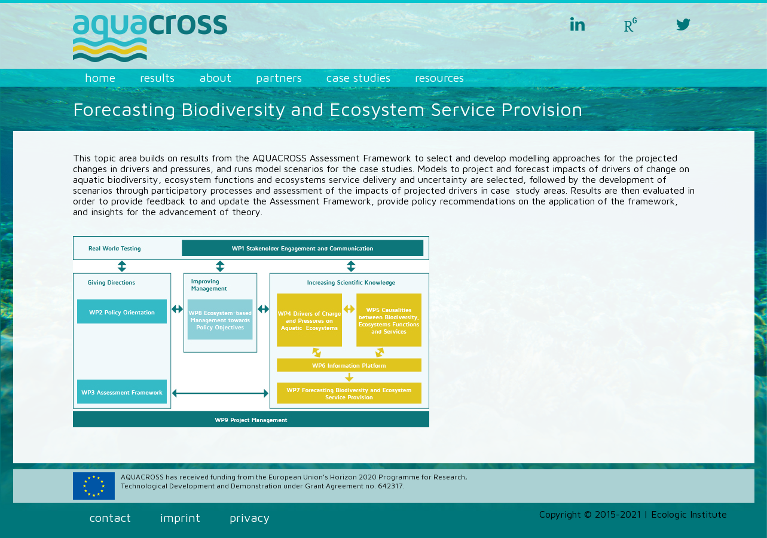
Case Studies (358, 77)
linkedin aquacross (577, 24)
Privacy (250, 517)
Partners (279, 77)
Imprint (180, 517)
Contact (110, 517)
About (215, 77)
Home (100, 77)
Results (157, 77)
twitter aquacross (684, 24)
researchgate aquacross (630, 24)
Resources (439, 77)
